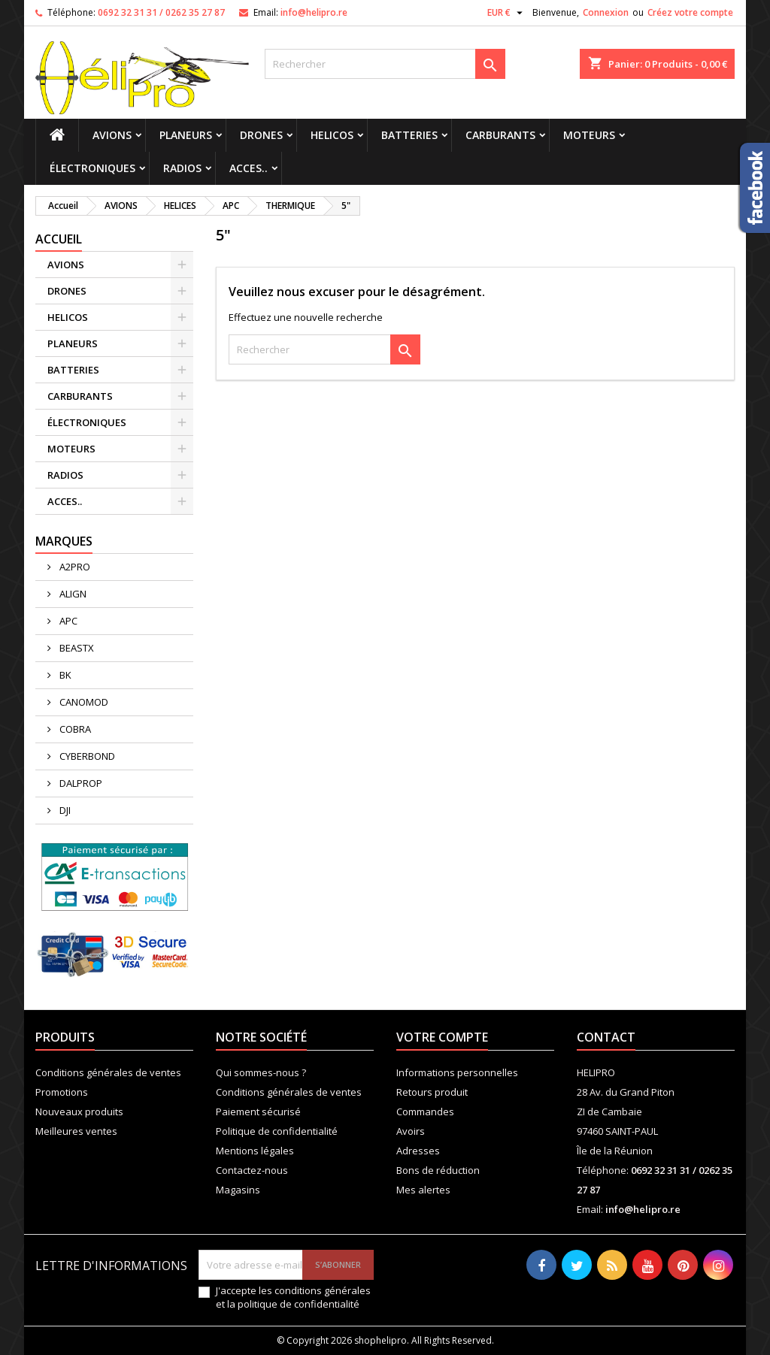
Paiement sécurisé (258, 1111)
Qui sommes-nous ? (261, 1072)
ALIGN (71, 593)
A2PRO (73, 566)
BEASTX (75, 648)
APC (67, 621)
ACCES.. (248, 168)
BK (64, 675)
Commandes (425, 1111)
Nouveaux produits (79, 1111)
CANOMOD (82, 702)
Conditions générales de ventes (108, 1072)
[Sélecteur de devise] (506, 13)
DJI (64, 810)
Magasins (238, 1189)
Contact (606, 1037)
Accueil (58, 239)
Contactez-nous (252, 1170)
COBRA (74, 729)
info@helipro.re (313, 12)
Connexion (606, 12)
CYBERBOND (86, 756)
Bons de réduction (438, 1170)
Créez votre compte (690, 12)
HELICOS (332, 135)
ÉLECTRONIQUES (92, 168)
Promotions (61, 1092)
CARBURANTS (500, 135)
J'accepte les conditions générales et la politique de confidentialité (293, 1297)
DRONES (261, 135)
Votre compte (442, 1037)
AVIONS (112, 135)
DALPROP (79, 783)
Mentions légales (255, 1150)
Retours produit (432, 1092)
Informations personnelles (457, 1072)
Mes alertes (423, 1189)
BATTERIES (409, 135)
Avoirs (410, 1131)
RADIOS (182, 168)
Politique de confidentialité (277, 1131)
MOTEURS (589, 135)
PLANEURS (185, 135)
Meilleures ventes (76, 1131)
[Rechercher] (385, 64)
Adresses (418, 1150)
